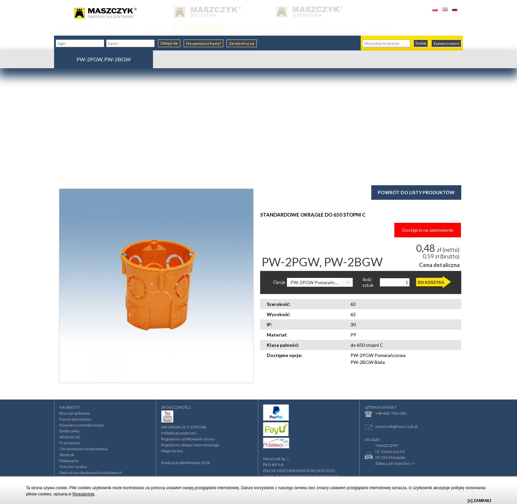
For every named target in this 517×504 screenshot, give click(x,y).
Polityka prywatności (179, 432)
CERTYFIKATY (309, 29)
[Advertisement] (258, 126)
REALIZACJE (346, 29)
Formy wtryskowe (75, 419)
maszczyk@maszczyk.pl (391, 427)
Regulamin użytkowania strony (188, 438)
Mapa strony (172, 450)
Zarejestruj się (242, 43)
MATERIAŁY (273, 29)
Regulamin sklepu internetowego (190, 444)
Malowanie (69, 460)
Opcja (279, 282)
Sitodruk (66, 454)
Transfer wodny (73, 466)
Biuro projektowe (74, 413)
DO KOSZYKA (431, 282)
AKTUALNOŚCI (122, 29)
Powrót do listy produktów (416, 192)
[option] (156, 285)
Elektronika (69, 431)
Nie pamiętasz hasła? (203, 43)
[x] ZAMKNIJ (479, 500)
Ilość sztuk (368, 282)
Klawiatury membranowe (81, 425)
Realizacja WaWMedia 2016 (185, 462)
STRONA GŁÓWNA (78, 29)
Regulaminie (84, 494)
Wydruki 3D (69, 436)
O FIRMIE (157, 29)
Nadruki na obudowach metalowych (90, 472)
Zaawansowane (446, 43)
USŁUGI (242, 29)
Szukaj (420, 43)
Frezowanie (69, 442)
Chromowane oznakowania (83, 448)
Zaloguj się (169, 43)
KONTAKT (379, 29)
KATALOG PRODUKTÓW (200, 29)
